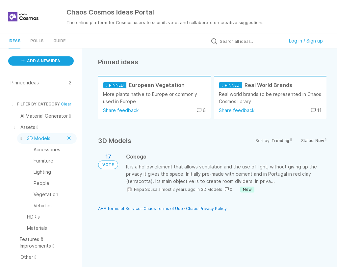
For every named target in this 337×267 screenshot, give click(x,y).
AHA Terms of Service (120, 208)
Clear (66, 104)
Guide (59, 40)
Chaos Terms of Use (163, 208)
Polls (36, 40)
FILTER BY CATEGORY (35, 104)
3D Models (211, 189)
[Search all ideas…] (250, 41)
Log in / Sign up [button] (306, 41)
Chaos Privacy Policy (206, 208)
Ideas (14, 40)
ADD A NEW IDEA (40, 60)
